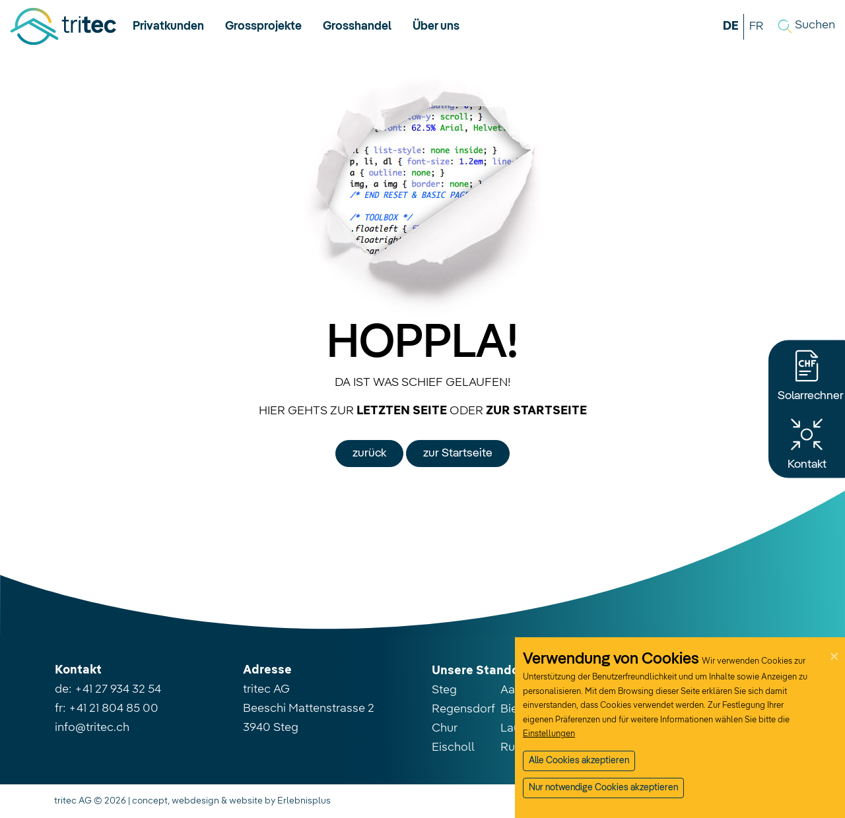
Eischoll (453, 747)
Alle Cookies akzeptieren (579, 760)
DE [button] (731, 26)
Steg (444, 690)
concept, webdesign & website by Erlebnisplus (231, 800)
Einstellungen (549, 734)
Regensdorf (463, 709)
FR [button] (756, 26)
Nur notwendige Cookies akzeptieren (603, 787)
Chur (444, 728)
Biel (510, 709)
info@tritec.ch (92, 728)
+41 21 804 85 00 (113, 708)
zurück (369, 453)
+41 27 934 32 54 (118, 689)
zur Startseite (457, 453)
